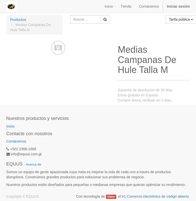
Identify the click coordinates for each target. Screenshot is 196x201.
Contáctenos (16, 141)
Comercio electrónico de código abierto (158, 196)
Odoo (111, 196)
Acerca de (33, 164)
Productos (18, 20)
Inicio (10, 126)
